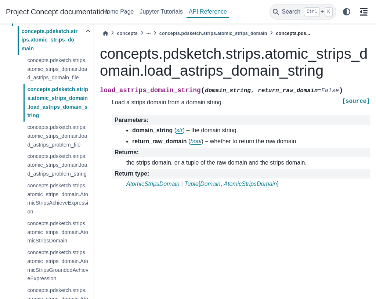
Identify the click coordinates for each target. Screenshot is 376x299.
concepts (127, 33)
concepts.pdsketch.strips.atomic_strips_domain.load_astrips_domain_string (57, 102)
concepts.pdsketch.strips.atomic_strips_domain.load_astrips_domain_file (57, 69)
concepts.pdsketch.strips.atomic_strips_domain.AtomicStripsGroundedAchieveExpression (57, 265)
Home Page (118, 11)
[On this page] (363, 12)
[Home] (105, 33)
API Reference (208, 11)
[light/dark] (346, 12)
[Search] (303, 11)
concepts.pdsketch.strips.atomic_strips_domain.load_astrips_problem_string (57, 165)
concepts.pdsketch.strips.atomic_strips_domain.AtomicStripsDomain (57, 232)
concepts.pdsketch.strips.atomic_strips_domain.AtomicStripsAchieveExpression (57, 199)
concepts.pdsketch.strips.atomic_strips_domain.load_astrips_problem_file (57, 136)
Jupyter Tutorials (161, 11)
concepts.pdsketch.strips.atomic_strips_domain (49, 40)
